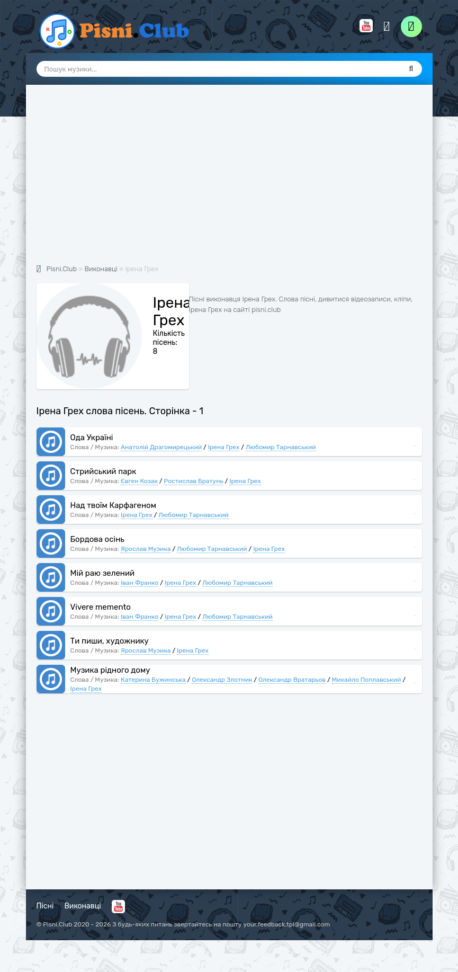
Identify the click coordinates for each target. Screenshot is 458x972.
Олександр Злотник (222, 679)
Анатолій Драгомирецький (161, 447)
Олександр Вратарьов (292, 679)
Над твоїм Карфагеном (113, 505)
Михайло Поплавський (366, 679)
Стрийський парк (103, 471)
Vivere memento (100, 607)
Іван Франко (139, 582)
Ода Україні (91, 437)
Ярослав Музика (145, 548)
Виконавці (83, 906)
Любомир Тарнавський (281, 447)
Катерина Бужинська (153, 679)
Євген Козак (139, 481)
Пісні (45, 906)
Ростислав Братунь (193, 481)
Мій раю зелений (102, 573)
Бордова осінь (97, 539)
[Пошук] (411, 68)
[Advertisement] (229, 180)
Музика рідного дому (110, 670)
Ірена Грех (224, 447)
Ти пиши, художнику (109, 641)
